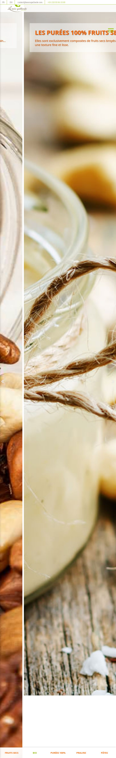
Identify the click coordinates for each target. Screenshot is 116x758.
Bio (35, 752)
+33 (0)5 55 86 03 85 (56, 2)
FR (3, 2)
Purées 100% (58, 752)
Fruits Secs (11, 752)
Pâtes (104, 752)
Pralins (81, 752)
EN (11, 2)
